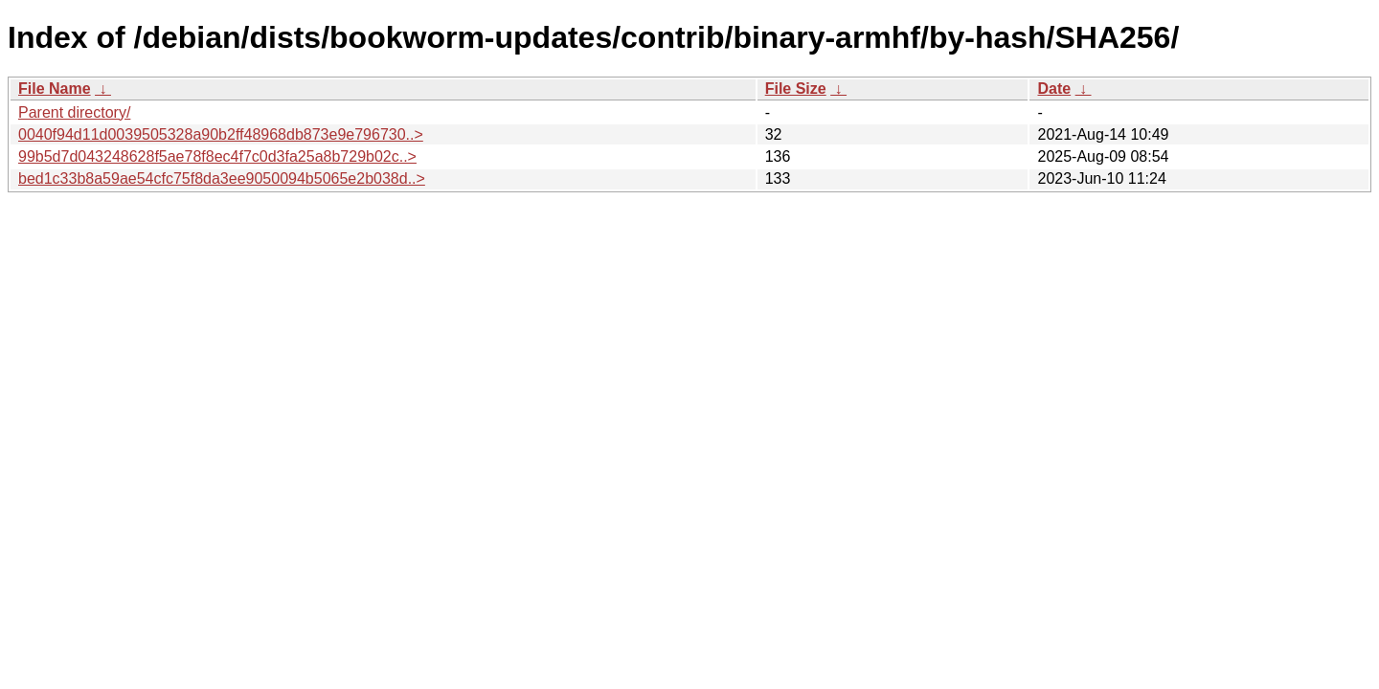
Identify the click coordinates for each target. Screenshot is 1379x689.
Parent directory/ (74, 112)
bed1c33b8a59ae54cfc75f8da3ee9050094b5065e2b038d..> (221, 178)
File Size (795, 88)
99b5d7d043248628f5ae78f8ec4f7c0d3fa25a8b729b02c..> (217, 156)
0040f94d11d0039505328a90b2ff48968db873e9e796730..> (220, 134)
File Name (54, 88)
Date (1054, 88)
